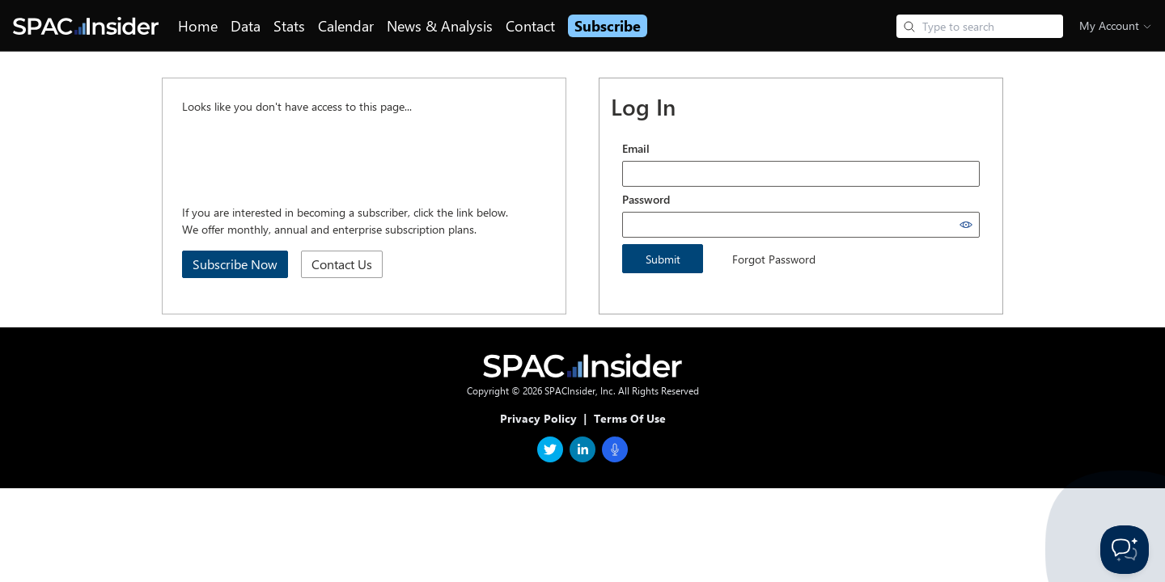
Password (646, 199)
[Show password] (966, 225)
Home (198, 26)
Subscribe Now (235, 263)
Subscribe (607, 26)
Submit (663, 259)
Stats (289, 26)
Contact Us (341, 263)
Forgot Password (774, 259)
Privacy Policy (538, 418)
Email (636, 148)
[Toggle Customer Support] (1124, 549)
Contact (530, 26)
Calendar (346, 26)
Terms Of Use (630, 418)
